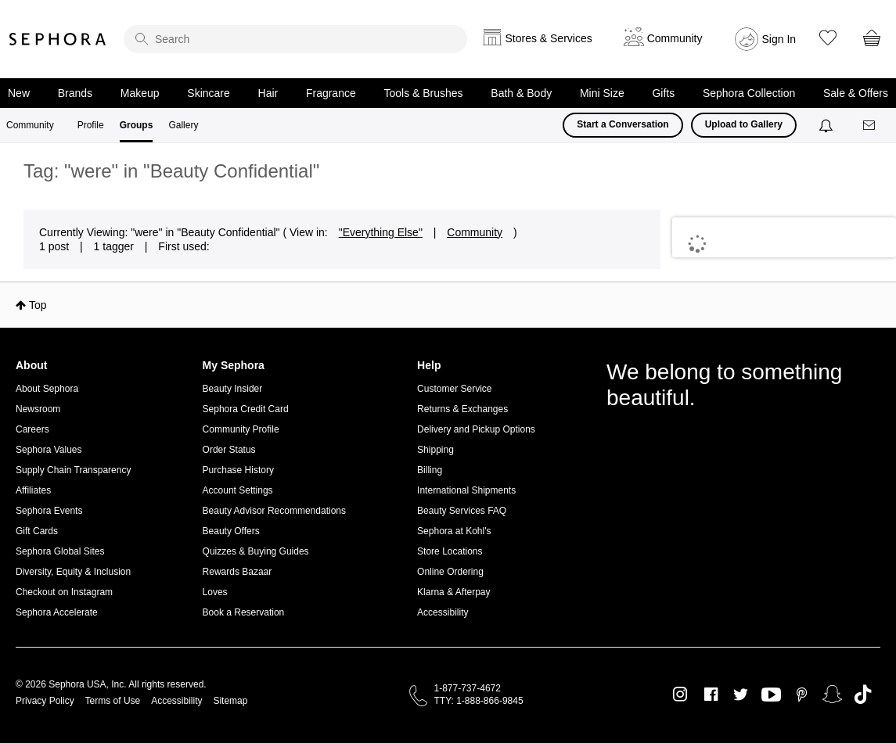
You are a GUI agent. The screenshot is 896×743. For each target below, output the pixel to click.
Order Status (229, 449)
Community (30, 125)
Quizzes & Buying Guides (256, 551)
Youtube (771, 695)
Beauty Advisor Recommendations (274, 510)
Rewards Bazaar (237, 571)
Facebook (711, 694)
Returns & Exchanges (462, 409)
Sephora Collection (749, 93)
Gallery (183, 125)
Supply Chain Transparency (73, 470)
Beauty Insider (233, 388)
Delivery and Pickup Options (476, 429)
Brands (75, 93)
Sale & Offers (855, 93)
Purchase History (238, 470)
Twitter (740, 694)
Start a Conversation (622, 124)
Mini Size (602, 93)
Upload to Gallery (744, 124)
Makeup (140, 93)
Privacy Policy (45, 700)
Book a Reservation (244, 612)
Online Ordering (450, 571)
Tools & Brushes (422, 93)
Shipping (435, 449)
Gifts (663, 93)
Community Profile (241, 429)
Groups (136, 125)
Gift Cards (37, 531)
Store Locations (449, 551)
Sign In (779, 39)
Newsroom (38, 409)
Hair (268, 93)
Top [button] (38, 305)
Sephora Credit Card (246, 409)
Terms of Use (113, 700)
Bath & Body (521, 93)
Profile (90, 125)
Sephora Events (49, 510)
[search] (295, 39)
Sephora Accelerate (57, 612)
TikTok (863, 694)
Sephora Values (49, 449)
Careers (32, 429)
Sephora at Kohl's (454, 531)
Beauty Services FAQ (461, 510)
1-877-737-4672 (467, 688)
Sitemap (230, 700)
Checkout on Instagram (64, 592)
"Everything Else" (381, 232)
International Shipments (466, 490)
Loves (215, 592)
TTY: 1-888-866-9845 (479, 700)
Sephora (58, 39)
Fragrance (331, 93)
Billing (429, 470)
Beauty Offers (231, 531)
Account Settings (238, 490)
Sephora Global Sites (60, 551)
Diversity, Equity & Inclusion (73, 571)
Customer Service (454, 388)
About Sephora (47, 388)
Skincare (208, 93)
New (19, 93)
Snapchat (832, 694)
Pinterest (801, 694)
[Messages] (870, 125)
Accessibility (442, 612)
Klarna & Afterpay (453, 592)
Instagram (680, 694)
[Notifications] (827, 125)
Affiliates (33, 490)
